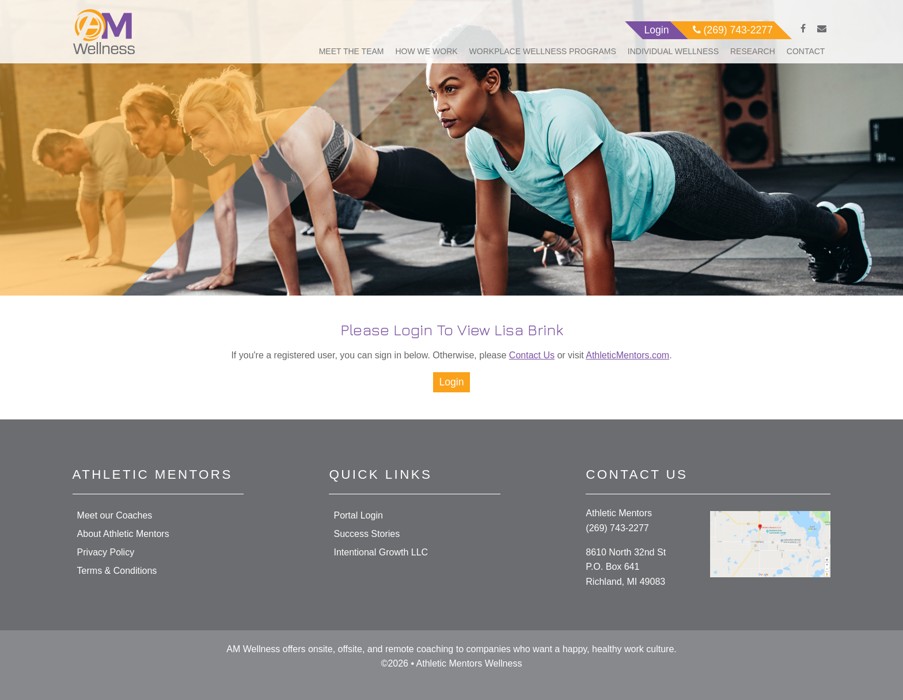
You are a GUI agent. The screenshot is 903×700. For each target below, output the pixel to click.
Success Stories (366, 534)
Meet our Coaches (115, 515)
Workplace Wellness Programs (542, 51)
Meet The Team (351, 51)
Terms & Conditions (117, 571)
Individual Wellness (673, 51)
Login (451, 382)
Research (752, 51)
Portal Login (357, 515)
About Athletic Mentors (123, 534)
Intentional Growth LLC (380, 552)
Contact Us (532, 355)
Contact (806, 51)
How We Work (427, 51)
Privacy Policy (106, 552)
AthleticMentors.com (627, 355)
